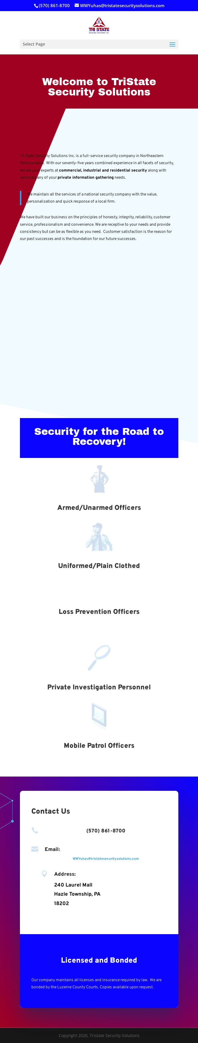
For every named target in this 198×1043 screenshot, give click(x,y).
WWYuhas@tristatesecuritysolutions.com (106, 859)
